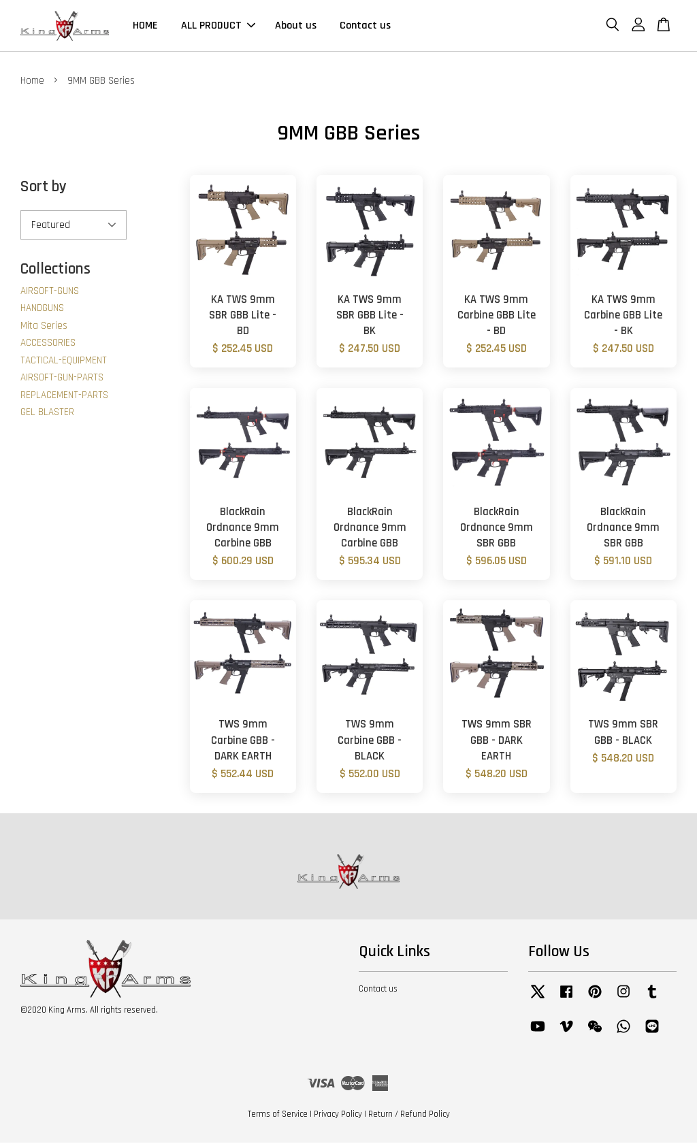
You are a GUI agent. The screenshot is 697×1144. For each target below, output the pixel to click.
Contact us (365, 26)
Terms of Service (278, 1115)
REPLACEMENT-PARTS (64, 395)
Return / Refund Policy (409, 1115)
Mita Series (43, 326)
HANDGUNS (42, 309)
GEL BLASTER (47, 413)
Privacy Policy (338, 1115)
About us (296, 26)
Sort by (43, 188)
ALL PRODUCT (218, 26)
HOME (145, 26)
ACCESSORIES (48, 344)
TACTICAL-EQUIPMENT (63, 361)
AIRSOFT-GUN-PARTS (61, 378)
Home (32, 82)
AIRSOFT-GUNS (49, 291)
